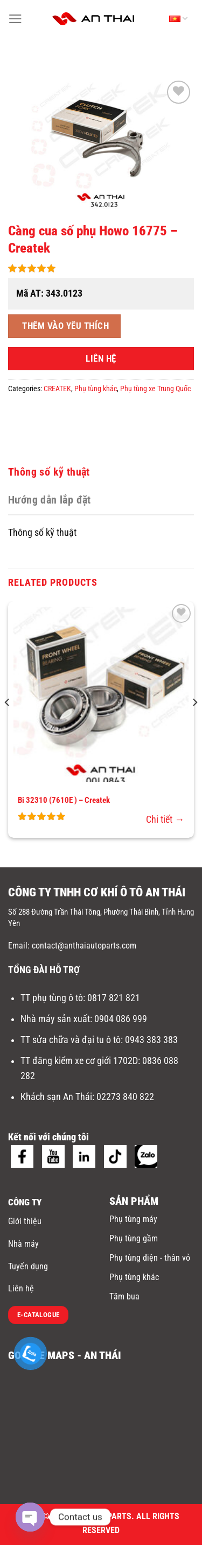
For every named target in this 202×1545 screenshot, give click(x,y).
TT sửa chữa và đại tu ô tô (70, 1039)
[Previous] (7, 723)
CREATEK (57, 388)
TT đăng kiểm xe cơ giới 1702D (79, 1060)
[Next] (194, 723)
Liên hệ (21, 1288)
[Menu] (15, 19)
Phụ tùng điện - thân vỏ (149, 1258)
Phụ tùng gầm (133, 1238)
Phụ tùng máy (133, 1219)
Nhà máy (23, 1244)
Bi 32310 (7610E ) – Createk (64, 800)
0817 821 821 (113, 998)
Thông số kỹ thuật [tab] (49, 471)
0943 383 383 (152, 1039)
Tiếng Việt (178, 18)
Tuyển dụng (28, 1266)
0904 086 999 (121, 1019)
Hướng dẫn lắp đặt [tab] (49, 499)
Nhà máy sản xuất (55, 1019)
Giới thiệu (24, 1221)
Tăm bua (124, 1296)
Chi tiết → (165, 819)
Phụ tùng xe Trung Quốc (155, 388)
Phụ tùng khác (95, 388)
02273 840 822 (125, 1096)
